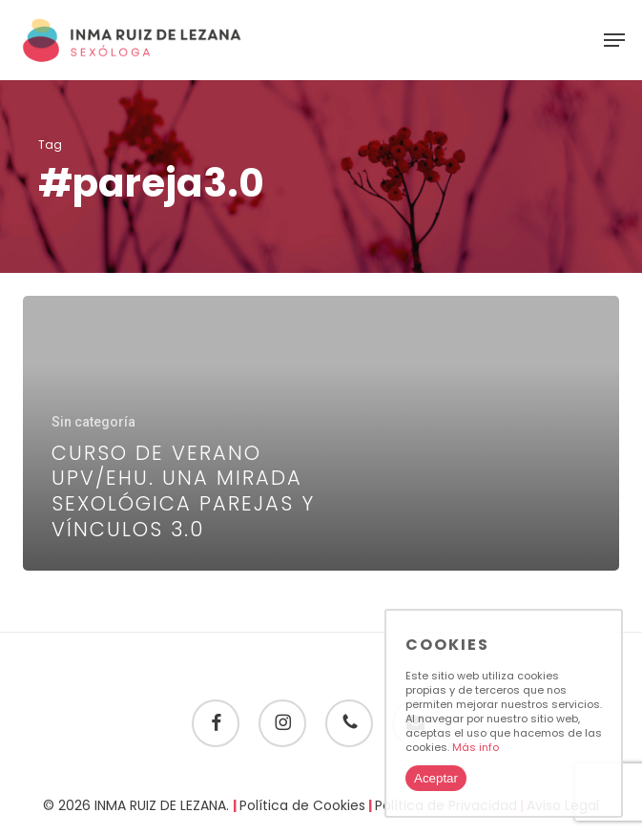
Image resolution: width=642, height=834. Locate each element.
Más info (475, 747)
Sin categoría (93, 421)
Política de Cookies (302, 805)
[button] (614, 40)
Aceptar (436, 778)
